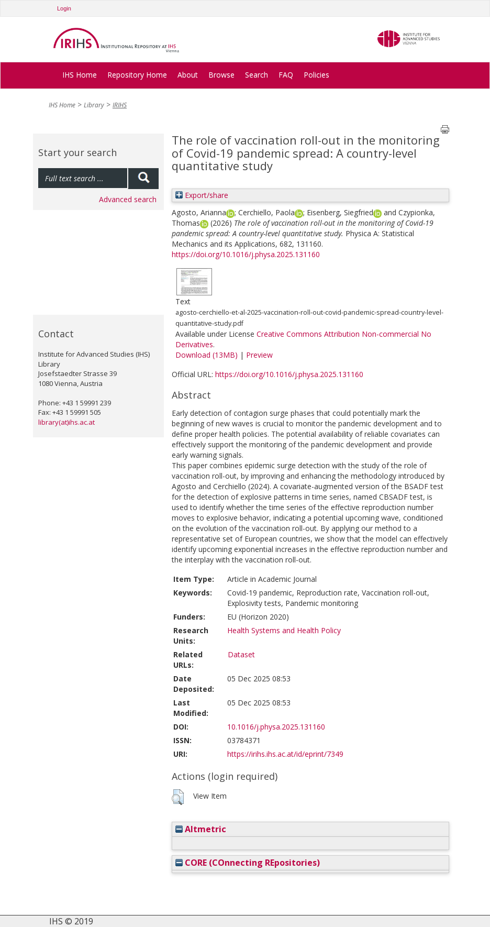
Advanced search (128, 199)
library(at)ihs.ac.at (66, 422)
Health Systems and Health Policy (284, 630)
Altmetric (200, 829)
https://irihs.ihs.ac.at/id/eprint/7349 (285, 754)
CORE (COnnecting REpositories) (247, 862)
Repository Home (137, 75)
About (187, 75)
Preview (259, 355)
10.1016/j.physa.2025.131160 (276, 727)
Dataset (241, 654)
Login (64, 8)
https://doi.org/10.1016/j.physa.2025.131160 (246, 254)
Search (256, 75)
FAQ (286, 75)
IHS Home (79, 75)
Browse (221, 75)
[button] (178, 797)
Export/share (201, 195)
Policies (316, 75)
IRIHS (120, 105)
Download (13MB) (206, 355)
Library (94, 105)
